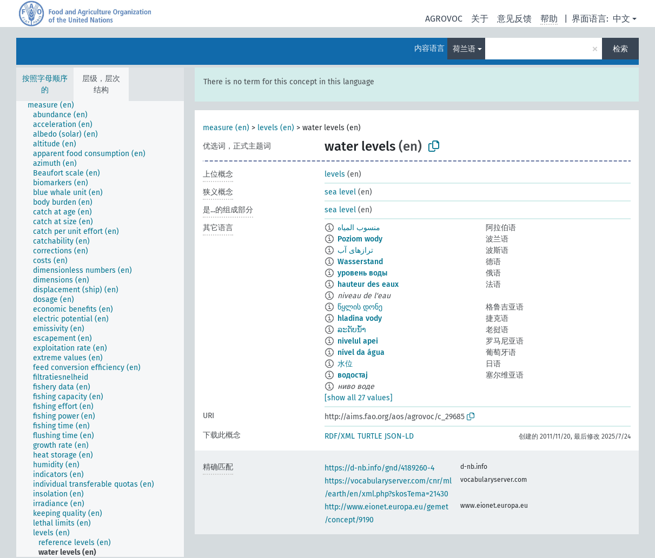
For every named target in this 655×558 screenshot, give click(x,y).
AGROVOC (443, 19)
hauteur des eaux (368, 284)
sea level (340, 192)
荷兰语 (464, 48)
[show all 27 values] (359, 397)
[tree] (100, 329)
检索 (620, 48)
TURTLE (370, 436)
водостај (353, 375)
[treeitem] (55, 105)
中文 (621, 19)
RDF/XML (340, 436)
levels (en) (275, 127)
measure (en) (226, 127)
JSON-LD (399, 436)
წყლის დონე (360, 307)
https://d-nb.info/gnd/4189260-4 (379, 468)
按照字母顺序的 (45, 84)
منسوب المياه (359, 227)
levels (335, 174)
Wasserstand (360, 261)
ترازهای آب (355, 250)
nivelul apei (358, 341)
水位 (345, 363)
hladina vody (360, 318)
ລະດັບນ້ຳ (352, 329)
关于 (479, 19)
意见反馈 (514, 19)
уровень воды (362, 273)
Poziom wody (360, 239)
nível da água (361, 352)
